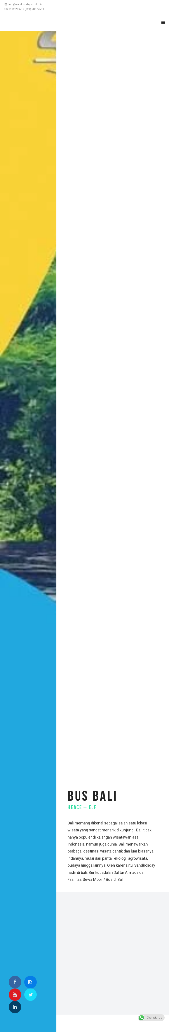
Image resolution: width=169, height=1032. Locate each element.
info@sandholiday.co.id (23, 4)
